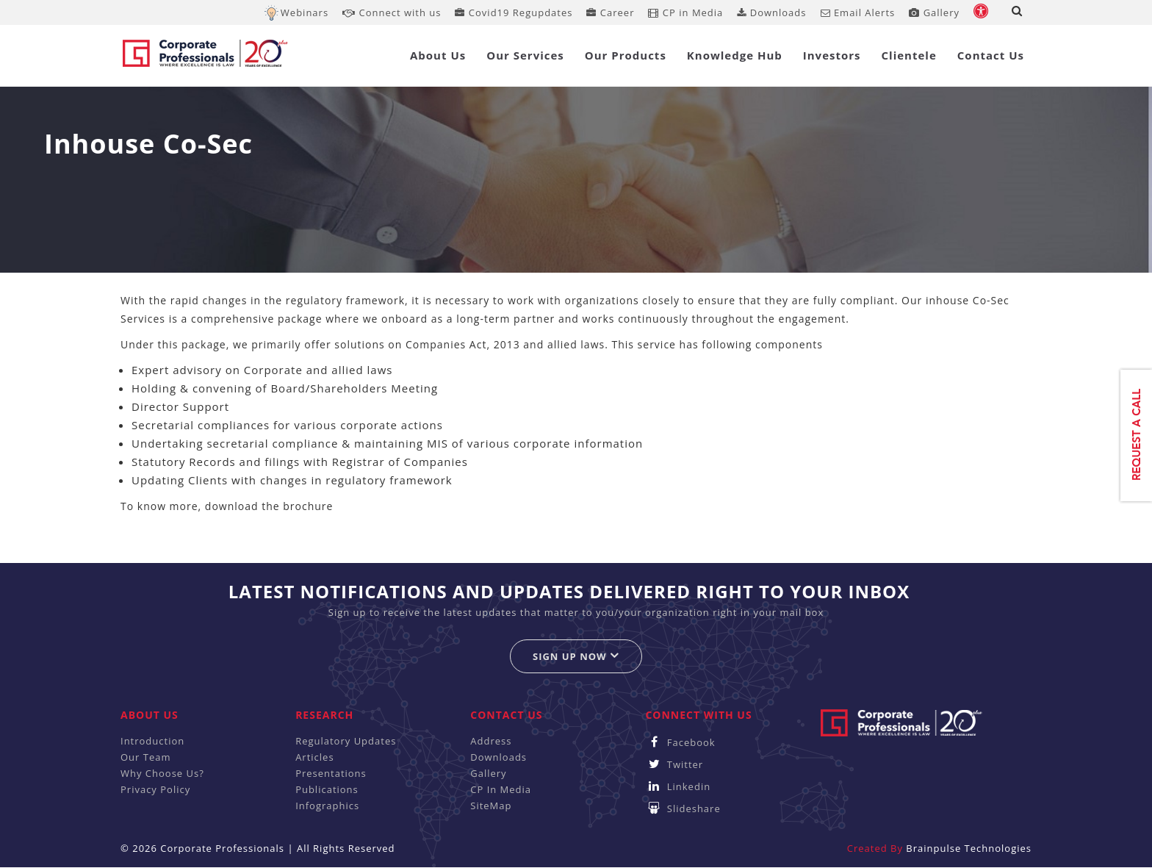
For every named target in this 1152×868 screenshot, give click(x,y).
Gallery (934, 12)
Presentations (331, 773)
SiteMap (490, 805)
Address (490, 740)
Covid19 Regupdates (513, 12)
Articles (314, 757)
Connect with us (391, 12)
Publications (327, 789)
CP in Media (685, 12)
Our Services (525, 55)
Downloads (771, 12)
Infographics (327, 805)
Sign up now (576, 656)
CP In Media (500, 789)
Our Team (145, 757)
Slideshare (682, 808)
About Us (438, 55)
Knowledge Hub (734, 55)
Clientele (909, 55)
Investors (832, 55)
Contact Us (990, 55)
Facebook (680, 742)
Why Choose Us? (162, 773)
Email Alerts (858, 12)
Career (610, 12)
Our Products (625, 55)
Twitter (674, 764)
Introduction (152, 740)
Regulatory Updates (345, 740)
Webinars (304, 12)
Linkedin (677, 786)
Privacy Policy (155, 789)
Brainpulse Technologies (969, 848)
